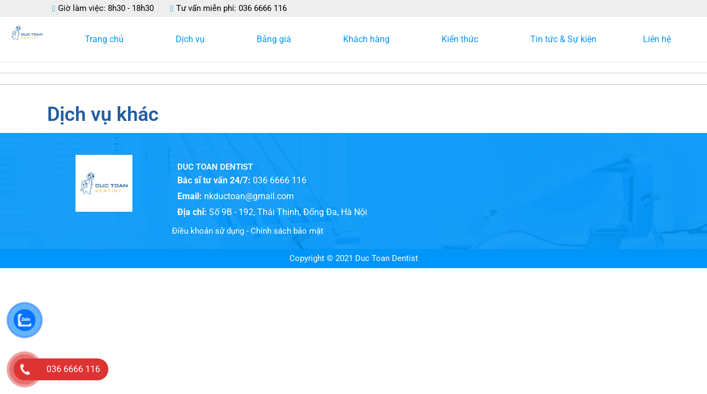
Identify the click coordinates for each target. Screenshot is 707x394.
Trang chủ (107, 39)
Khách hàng (369, 39)
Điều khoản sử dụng (208, 231)
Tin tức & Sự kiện (563, 39)
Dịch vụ (193, 39)
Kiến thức (463, 39)
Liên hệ (657, 39)
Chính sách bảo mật (287, 231)
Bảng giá (277, 39)
